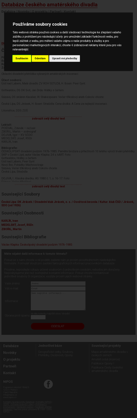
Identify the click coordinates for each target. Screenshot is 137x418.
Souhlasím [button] (22, 58)
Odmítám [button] (40, 58)
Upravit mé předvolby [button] (64, 58)
